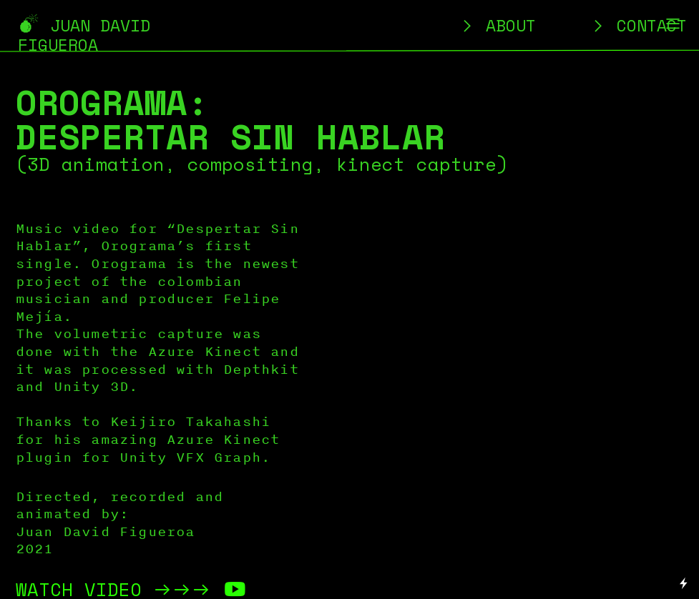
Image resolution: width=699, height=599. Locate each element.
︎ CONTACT (638, 25)
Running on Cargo (684, 522)
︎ (673, 24)
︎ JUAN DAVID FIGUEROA (84, 35)
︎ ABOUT (497, 25)
